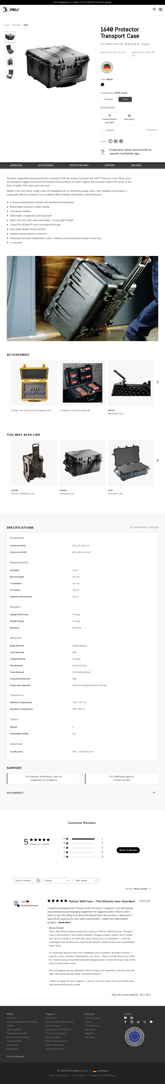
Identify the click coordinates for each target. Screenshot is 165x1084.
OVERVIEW (16, 165)
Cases (7, 25)
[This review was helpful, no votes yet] (141, 995)
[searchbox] (24, 880)
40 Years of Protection (18, 1037)
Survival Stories (93, 1018)
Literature (90, 1029)
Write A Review (128, 850)
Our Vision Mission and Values (22, 1022)
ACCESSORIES (45, 165)
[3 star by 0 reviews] (83, 848)
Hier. (137, 154)
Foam (125, 99)
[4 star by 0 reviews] (83, 844)
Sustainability (14, 1041)
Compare (109, 130)
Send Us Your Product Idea (59, 1022)
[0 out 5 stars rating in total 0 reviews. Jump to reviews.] (137, 44)
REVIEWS (136, 165)
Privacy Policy (78, 1075)
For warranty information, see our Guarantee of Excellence (43, 778)
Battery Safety (53, 1037)
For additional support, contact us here (122, 778)
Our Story (12, 1018)
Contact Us (51, 1018)
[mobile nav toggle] (161, 9)
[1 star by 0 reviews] (83, 857)
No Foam (109, 99)
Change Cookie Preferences (102, 1075)
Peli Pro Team (92, 1025)
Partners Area (53, 1025)
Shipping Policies (55, 1049)
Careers (11, 1025)
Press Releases (14, 1029)
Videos (88, 1022)
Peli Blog (89, 1037)
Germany (100, 1071)
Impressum (12, 1049)
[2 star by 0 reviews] (83, 853)
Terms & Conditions (58, 1075)
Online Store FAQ (55, 1045)
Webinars (90, 1033)
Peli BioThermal (15, 1057)
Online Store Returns (56, 1041)
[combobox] (57, 880)
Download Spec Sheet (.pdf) (144, 527)
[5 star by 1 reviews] (83, 839)
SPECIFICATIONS (79, 165)
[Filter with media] (86, 880)
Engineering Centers (17, 1033)
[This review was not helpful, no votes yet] (147, 995)
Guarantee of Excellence (58, 1029)
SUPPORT (110, 165)
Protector (16, 25)
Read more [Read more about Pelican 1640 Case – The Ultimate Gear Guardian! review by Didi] (64, 922)
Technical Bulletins (56, 1033)
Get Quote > (152, 130)
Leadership (12, 1045)
